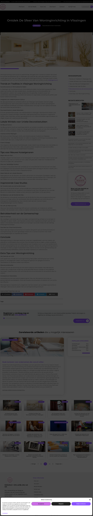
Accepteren (41, 504)
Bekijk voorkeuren (81, 504)
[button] (90, 499)
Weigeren (61, 504)
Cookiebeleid (5, 513)
